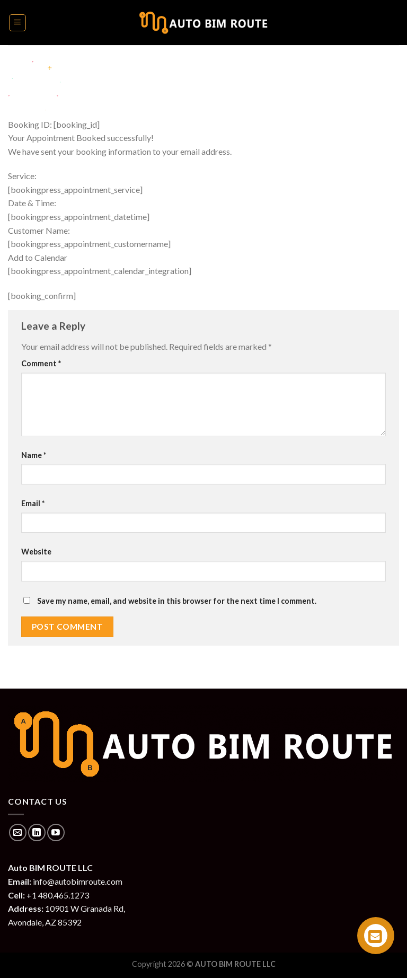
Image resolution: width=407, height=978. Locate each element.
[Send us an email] (17, 832)
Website (36, 551)
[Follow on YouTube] (56, 832)
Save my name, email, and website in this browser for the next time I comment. (176, 600)
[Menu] (17, 22)
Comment (41, 363)
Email (33, 503)
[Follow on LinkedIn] (37, 832)
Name (33, 455)
